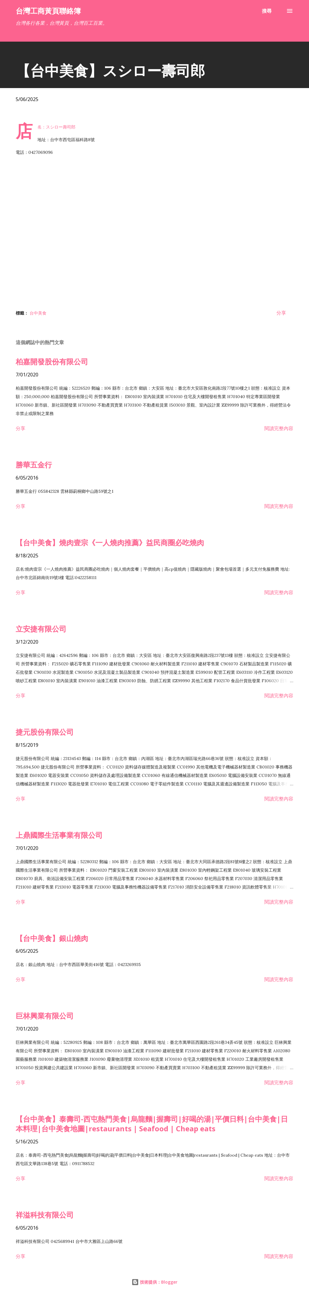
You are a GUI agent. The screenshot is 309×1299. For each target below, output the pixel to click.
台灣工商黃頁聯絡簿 (48, 11)
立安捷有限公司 (41, 629)
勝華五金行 (34, 465)
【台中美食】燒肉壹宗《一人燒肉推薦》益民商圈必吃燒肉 (110, 542)
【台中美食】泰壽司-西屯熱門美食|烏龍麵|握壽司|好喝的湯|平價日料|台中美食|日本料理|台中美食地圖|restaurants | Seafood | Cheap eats (152, 1123)
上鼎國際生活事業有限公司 (59, 835)
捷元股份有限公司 (45, 732)
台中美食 (38, 313)
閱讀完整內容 (278, 428)
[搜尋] (267, 10)
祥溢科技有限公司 (45, 1215)
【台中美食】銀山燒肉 (52, 938)
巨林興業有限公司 (45, 1016)
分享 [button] (281, 312)
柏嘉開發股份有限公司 (52, 361)
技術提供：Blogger (154, 1282)
